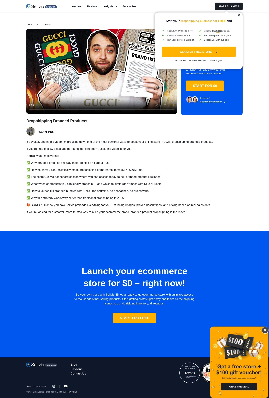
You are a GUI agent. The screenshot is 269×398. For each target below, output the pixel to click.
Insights (108, 6)
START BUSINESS (228, 6)
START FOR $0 (205, 86)
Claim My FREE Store (196, 51)
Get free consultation (211, 101)
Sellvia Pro (129, 6)
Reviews (92, 6)
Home (29, 24)
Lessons (76, 6)
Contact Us (78, 373)
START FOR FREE (134, 318)
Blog (74, 364)
